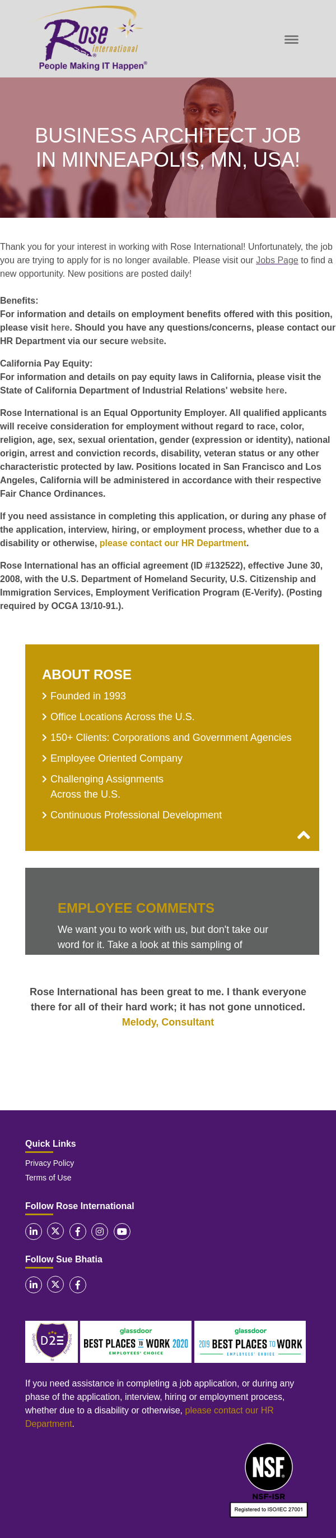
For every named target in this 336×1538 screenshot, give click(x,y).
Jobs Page (277, 260)
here (60, 327)
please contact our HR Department (173, 543)
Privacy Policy (49, 1163)
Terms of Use (48, 1177)
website (147, 341)
